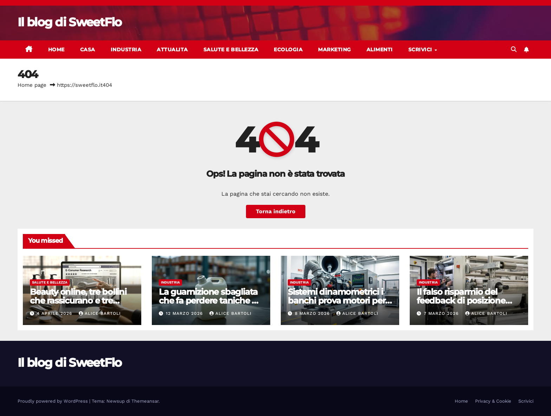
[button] (514, 49)
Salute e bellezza (231, 49)
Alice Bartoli (100, 313)
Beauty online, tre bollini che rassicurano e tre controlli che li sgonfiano (79, 300)
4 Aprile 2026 (55, 313)
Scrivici (421, 49)
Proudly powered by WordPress (53, 401)
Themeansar (144, 401)
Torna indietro (276, 211)
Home (56, 49)
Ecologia (288, 49)
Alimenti (380, 49)
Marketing (334, 49)
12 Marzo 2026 (185, 313)
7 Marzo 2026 (442, 313)
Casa (87, 49)
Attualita (172, 49)
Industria (126, 49)
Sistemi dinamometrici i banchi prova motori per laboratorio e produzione (337, 300)
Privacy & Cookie (493, 401)
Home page (32, 85)
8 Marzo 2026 (313, 313)
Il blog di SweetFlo (70, 22)
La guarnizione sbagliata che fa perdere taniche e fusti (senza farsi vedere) (208, 300)
